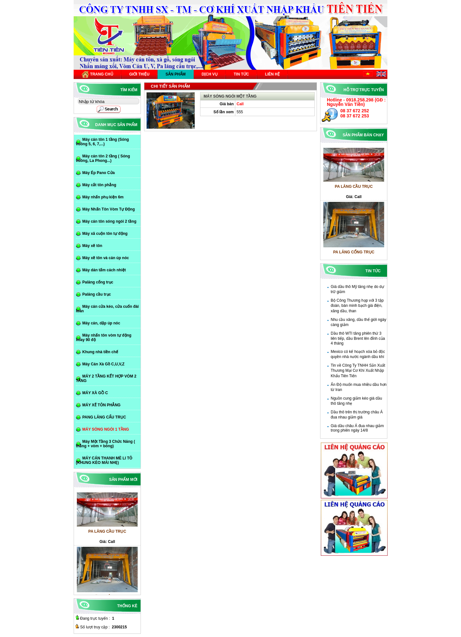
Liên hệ (272, 74)
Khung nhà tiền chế (100, 352)
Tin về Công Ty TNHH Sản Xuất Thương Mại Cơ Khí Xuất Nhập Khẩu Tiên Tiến (358, 370)
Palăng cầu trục (96, 294)
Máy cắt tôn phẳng (99, 185)
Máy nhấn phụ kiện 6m (103, 197)
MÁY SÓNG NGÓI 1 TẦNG (105, 429)
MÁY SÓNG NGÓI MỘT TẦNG (230, 96)
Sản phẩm (176, 74)
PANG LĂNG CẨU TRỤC (104, 417)
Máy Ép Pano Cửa (98, 173)
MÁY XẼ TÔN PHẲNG (101, 405)
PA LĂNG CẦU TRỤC (354, 188)
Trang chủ (97, 74)
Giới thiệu (139, 74)
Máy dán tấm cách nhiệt (104, 270)
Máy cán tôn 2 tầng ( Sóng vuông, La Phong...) (103, 158)
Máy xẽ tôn (92, 245)
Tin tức (241, 74)
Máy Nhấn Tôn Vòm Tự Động (108, 209)
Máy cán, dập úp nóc (101, 323)
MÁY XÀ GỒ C (95, 393)
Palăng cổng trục (97, 282)
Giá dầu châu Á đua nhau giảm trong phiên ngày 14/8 (357, 428)
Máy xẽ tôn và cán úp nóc (105, 258)
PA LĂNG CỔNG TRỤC (354, 254)
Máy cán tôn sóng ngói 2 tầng (109, 221)
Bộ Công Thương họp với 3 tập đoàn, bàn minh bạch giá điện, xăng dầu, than (357, 305)
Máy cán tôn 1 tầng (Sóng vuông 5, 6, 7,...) (102, 141)
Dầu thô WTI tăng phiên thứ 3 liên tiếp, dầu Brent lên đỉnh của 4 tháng (358, 338)
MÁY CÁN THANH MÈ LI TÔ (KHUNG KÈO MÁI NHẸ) (104, 460)
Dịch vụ (210, 74)
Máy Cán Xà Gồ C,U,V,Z (103, 364)
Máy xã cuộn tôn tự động (104, 233)
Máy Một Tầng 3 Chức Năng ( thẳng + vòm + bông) (105, 443)
